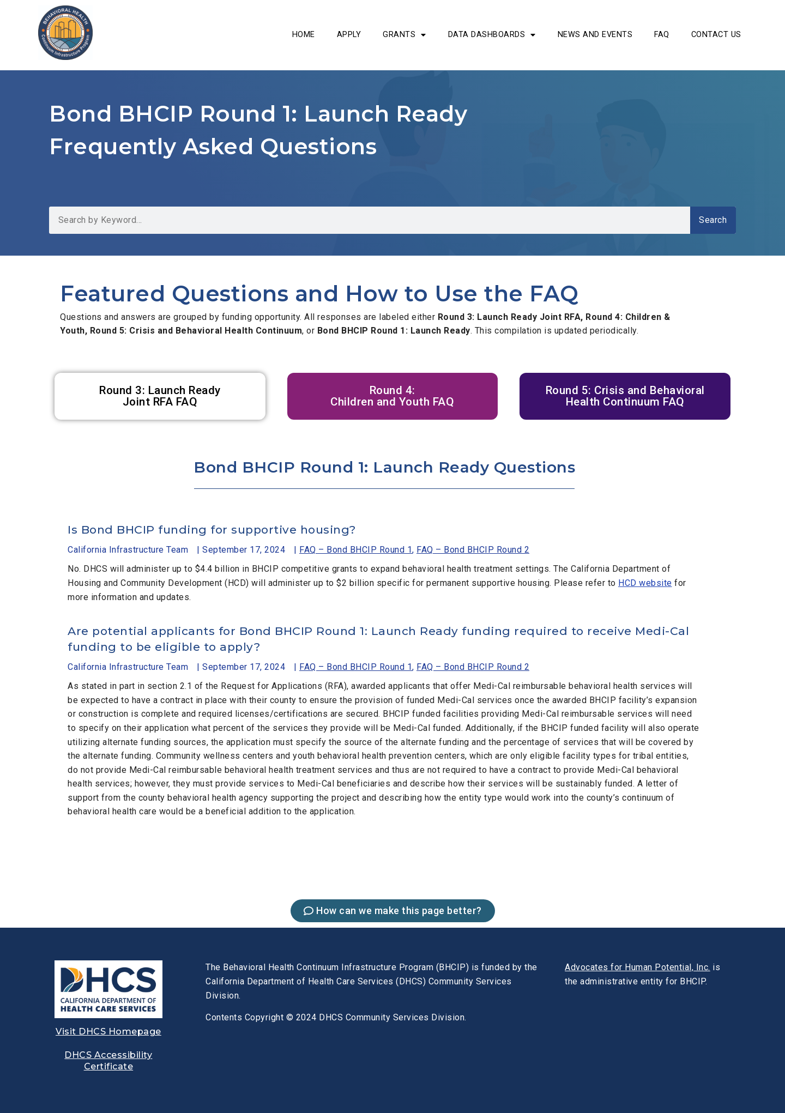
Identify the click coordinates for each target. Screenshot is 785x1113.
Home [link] (303, 34)
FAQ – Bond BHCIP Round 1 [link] (355, 550)
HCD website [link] (645, 583)
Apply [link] (349, 34)
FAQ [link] (661, 34)
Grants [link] (404, 35)
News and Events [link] (595, 34)
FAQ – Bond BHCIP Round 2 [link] (472, 550)
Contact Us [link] (716, 34)
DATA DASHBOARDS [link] (492, 35)
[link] (65, 57)
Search (713, 220)
